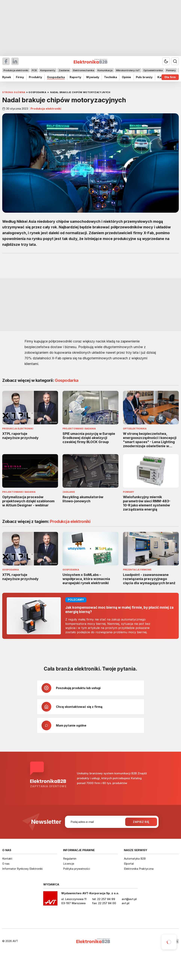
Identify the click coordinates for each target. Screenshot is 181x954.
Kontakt (7, 858)
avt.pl (125, 903)
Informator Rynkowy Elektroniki (22, 868)
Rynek (6, 77)
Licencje (68, 863)
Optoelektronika (153, 70)
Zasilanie (64, 70)
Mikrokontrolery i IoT (128, 70)
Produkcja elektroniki (16, 70)
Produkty (35, 77)
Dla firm (170, 77)
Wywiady (92, 77)
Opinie (126, 77)
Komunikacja (105, 70)
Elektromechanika (83, 70)
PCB (34, 70)
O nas (6, 863)
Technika (110, 77)
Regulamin (69, 858)
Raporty (75, 77)
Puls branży (144, 77)
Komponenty (47, 70)
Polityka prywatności (76, 868)
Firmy (20, 77)
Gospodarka (56, 77)
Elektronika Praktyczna (138, 868)
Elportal (129, 863)
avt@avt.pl (129, 899)
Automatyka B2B (135, 858)
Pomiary (171, 70)
